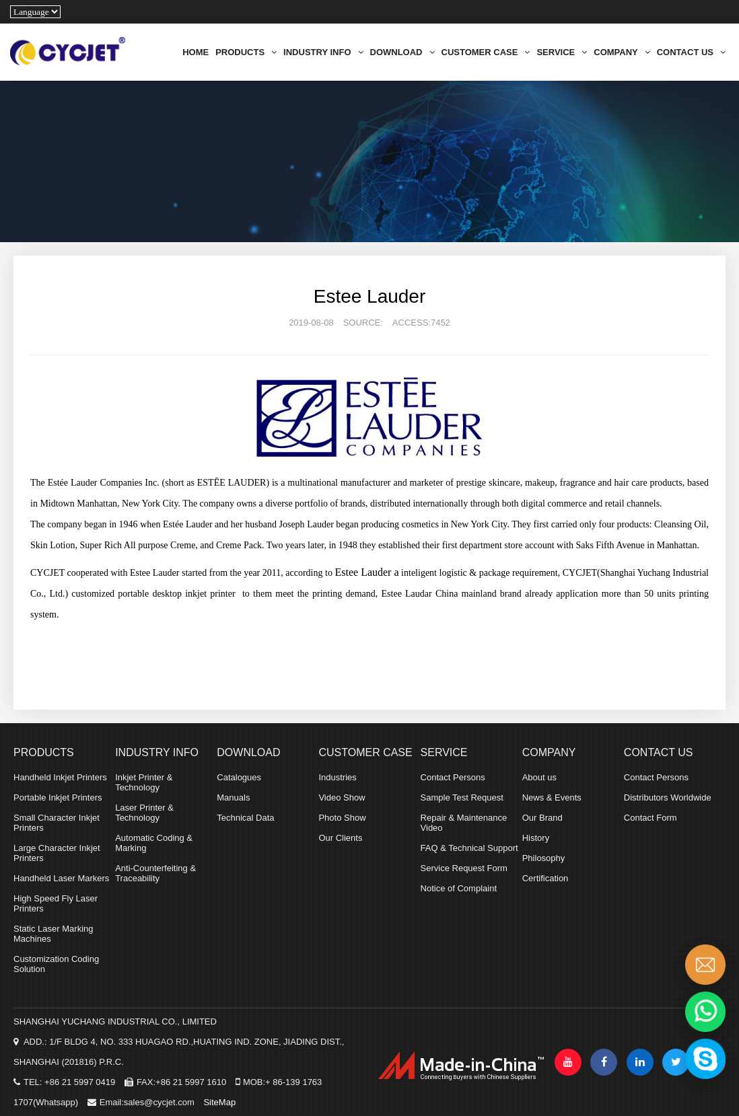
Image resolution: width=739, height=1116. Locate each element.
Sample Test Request (462, 797)
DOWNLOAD (402, 52)
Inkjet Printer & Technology (143, 782)
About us (539, 777)
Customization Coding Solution (56, 964)
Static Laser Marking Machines (53, 934)
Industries (337, 777)
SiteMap (219, 1102)
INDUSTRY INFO (323, 52)
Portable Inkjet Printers (57, 797)
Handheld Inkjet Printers (60, 777)
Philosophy (543, 858)
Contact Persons (453, 777)
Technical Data (245, 818)
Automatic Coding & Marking (153, 843)
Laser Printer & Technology (144, 813)
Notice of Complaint (459, 888)
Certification (545, 878)
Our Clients (340, 838)
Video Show (341, 797)
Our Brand (542, 818)
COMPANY (621, 52)
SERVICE (561, 52)
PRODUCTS (246, 52)
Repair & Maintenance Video (464, 823)
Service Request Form (464, 868)
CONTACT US (691, 52)
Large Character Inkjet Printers (56, 853)
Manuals (233, 797)
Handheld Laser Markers (61, 878)
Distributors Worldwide (667, 797)
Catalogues (239, 777)
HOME (195, 52)
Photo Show (341, 818)
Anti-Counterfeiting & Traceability (155, 873)
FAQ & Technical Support (469, 848)
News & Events (552, 797)
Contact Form (650, 818)
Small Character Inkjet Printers (56, 823)
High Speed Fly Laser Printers (55, 903)
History (535, 838)
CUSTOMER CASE (486, 52)
